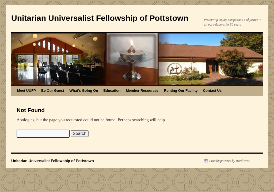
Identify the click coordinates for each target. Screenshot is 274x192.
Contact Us (212, 91)
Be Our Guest (52, 91)
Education (111, 91)
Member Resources (142, 91)
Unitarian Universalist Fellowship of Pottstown (99, 18)
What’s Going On (83, 91)
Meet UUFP (26, 91)
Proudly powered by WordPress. (229, 161)
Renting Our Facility (181, 91)
